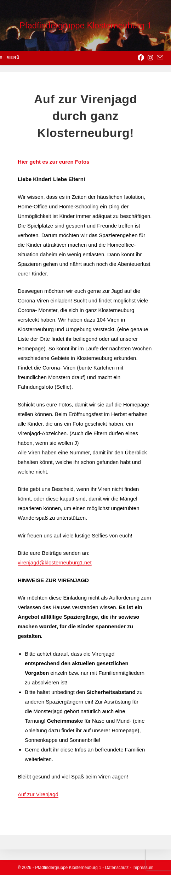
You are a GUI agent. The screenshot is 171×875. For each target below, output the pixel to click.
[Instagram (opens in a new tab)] (150, 58)
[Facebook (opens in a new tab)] (141, 58)
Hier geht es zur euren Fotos (54, 162)
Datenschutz (117, 867)
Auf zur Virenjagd (38, 794)
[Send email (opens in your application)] (160, 57)
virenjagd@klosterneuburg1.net (55, 562)
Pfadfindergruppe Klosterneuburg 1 (85, 25)
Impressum (142, 867)
